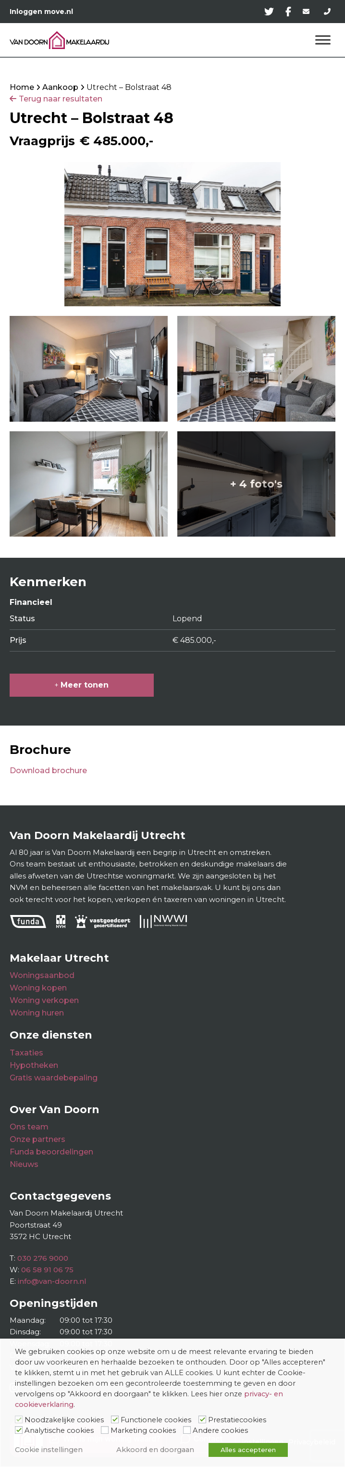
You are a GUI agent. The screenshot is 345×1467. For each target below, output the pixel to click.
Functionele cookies (156, 1420)
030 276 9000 (42, 1258)
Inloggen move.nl (41, 11)
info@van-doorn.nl (52, 1281)
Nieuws (24, 1164)
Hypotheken (34, 1065)
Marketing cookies (143, 1430)
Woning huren (37, 1012)
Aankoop (60, 87)
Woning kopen (38, 987)
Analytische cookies (59, 1430)
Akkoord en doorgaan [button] (155, 1449)
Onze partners (37, 1139)
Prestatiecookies (237, 1420)
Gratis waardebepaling (54, 1077)
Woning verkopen (44, 1000)
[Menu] (323, 40)
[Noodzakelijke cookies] (19, 1419)
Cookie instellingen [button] (49, 1449)
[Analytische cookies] (19, 1430)
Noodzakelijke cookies (64, 1420)
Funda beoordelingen (51, 1151)
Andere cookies (220, 1430)
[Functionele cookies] (115, 1419)
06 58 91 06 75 (47, 1269)
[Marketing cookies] (105, 1430)
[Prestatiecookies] (202, 1419)
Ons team (29, 1126)
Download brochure (48, 770)
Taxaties (26, 1052)
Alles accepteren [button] (248, 1450)
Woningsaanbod (42, 975)
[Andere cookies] (187, 1430)
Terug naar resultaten (60, 98)
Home (22, 87)
